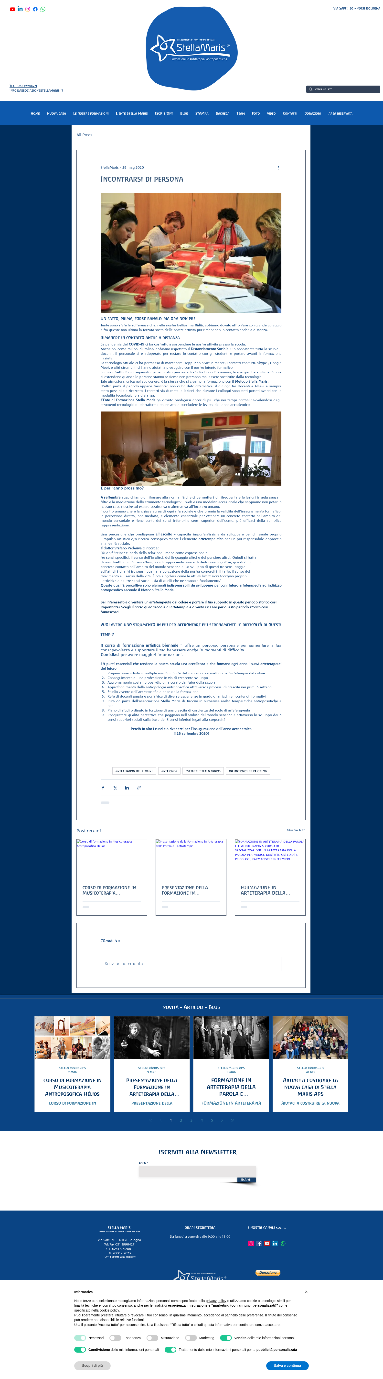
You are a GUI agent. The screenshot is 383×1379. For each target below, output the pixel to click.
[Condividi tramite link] (139, 787)
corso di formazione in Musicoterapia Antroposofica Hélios (109, 890)
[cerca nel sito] (342, 89)
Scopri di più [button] (92, 1366)
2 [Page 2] (181, 1120)
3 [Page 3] (191, 1120)
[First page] (150, 1120)
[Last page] (232, 1120)
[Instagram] (28, 9)
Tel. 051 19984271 (23, 86)
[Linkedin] (20, 9)
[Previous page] (160, 1120)
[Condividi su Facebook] (103, 787)
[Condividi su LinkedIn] (127, 787)
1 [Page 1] (171, 1120)
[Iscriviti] (246, 1180)
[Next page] (222, 1120)
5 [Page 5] (212, 1120)
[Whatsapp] (43, 9)
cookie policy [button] (109, 1310)
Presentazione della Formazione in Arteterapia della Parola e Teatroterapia (190, 890)
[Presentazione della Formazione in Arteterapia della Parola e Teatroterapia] (191, 859)
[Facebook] (35, 9)
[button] (91, 113)
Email (142, 1162)
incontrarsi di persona (248, 771)
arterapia (169, 771)
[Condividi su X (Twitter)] (115, 787)
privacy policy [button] (216, 1301)
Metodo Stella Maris (203, 771)
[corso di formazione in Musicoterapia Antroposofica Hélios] (112, 859)
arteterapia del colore (134, 771)
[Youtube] (13, 9)
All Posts (84, 135)
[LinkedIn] (275, 1243)
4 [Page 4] (202, 1120)
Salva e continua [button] (287, 1366)
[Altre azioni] (278, 167)
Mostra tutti (296, 830)
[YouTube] (267, 1243)
